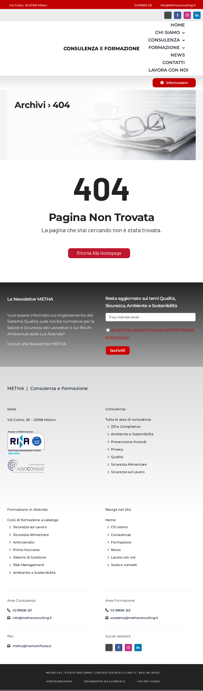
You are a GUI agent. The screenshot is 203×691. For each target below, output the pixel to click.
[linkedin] (197, 15)
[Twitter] (168, 15)
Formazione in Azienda (27, 509)
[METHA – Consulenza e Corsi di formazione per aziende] (19, 26)
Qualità (167, 298)
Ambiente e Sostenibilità (152, 305)
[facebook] (177, 15)
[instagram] (187, 15)
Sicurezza (115, 305)
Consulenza (115, 409)
